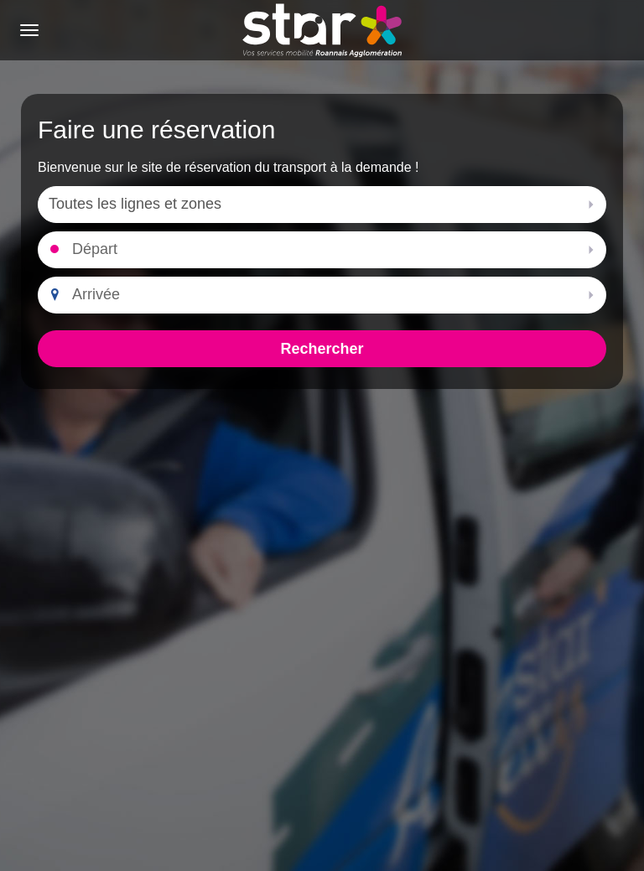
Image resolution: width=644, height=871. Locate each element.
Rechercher (321, 348)
